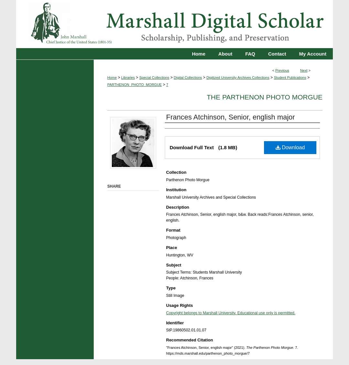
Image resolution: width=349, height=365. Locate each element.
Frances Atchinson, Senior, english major (230, 117)
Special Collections (154, 77)
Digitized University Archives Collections (238, 77)
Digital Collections (188, 77)
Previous (282, 70)
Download (290, 147)
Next (304, 70)
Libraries (128, 77)
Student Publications (290, 77)
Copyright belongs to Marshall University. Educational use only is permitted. (230, 313)
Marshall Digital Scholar (174, 24)
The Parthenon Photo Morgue (265, 97)
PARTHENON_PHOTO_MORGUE (134, 85)
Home (112, 77)
